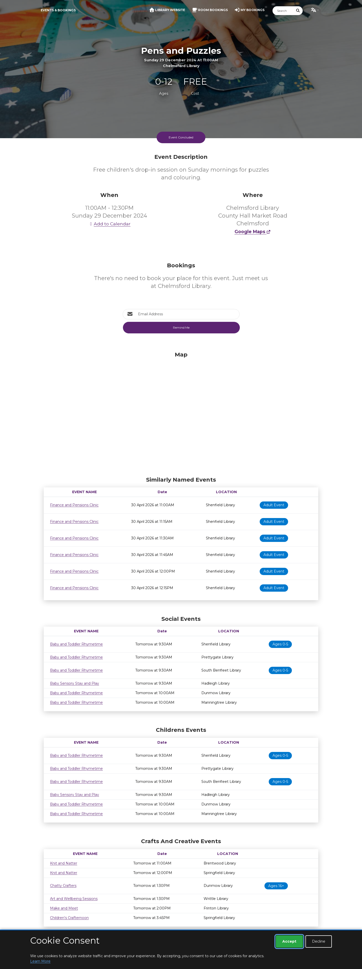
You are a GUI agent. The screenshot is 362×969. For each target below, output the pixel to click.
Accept (289, 941)
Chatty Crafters (63, 885)
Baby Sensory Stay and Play (74, 683)
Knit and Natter (63, 863)
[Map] (181, 413)
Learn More (40, 961)
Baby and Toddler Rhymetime (76, 644)
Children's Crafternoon (69, 917)
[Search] (283, 10)
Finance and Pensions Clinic (74, 505)
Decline (318, 941)
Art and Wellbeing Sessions (74, 898)
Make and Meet (64, 908)
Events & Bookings (58, 10)
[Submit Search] (298, 10)
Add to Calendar (109, 223)
